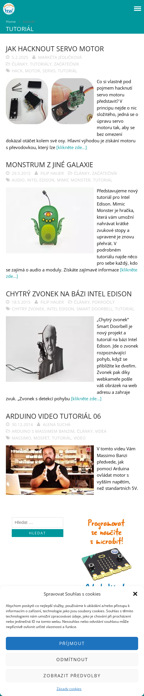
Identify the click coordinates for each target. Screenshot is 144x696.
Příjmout (72, 643)
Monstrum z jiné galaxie (49, 164)
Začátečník (66, 64)
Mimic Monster (74, 180)
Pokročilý (103, 302)
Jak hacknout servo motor (55, 48)
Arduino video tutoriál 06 (53, 416)
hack (17, 70)
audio (18, 180)
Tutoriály (41, 64)
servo (49, 70)
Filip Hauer (52, 173)
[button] (135, 594)
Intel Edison (41, 180)
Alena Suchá (56, 424)
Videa (100, 431)
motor (32, 70)
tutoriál (67, 70)
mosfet (41, 438)
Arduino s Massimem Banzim (43, 431)
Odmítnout (72, 659)
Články (20, 64)
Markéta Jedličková (60, 57)
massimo (21, 438)
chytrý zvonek (28, 309)
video (80, 438)
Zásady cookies (69, 688)
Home (11, 21)
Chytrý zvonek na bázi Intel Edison (69, 293)
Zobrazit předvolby (72, 675)
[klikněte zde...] (71, 147)
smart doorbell (95, 309)
